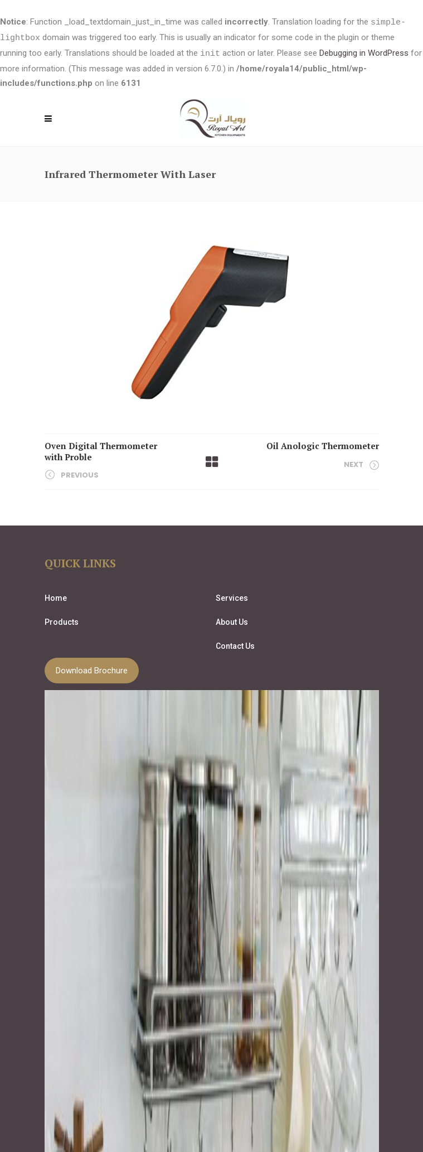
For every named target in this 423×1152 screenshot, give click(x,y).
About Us (232, 620)
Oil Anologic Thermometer (322, 444)
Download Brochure (92, 669)
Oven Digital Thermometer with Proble (101, 449)
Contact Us (235, 644)
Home (56, 596)
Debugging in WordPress (364, 52)
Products (62, 620)
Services (232, 596)
